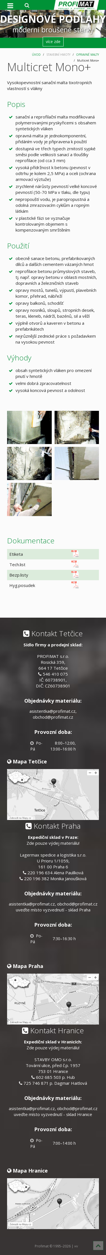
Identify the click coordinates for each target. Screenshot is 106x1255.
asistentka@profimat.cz (52, 711)
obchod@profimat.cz (53, 717)
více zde (53, 41)
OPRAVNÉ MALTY (87, 55)
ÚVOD (36, 55)
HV (76, 1246)
